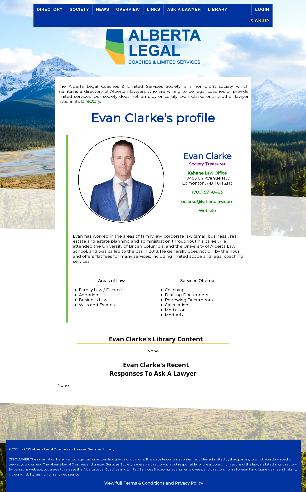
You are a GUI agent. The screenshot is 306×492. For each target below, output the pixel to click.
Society (79, 9)
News (102, 9)
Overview (128, 9)
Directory (50, 9)
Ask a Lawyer (184, 9)
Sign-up (260, 21)
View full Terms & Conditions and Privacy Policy (153, 483)
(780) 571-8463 (207, 192)
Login (262, 9)
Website (207, 210)
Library (217, 9)
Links (153, 9)
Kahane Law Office (207, 172)
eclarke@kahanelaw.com (207, 201)
